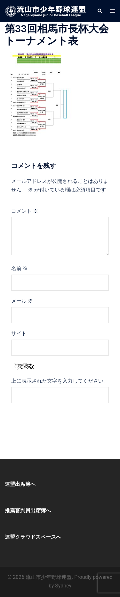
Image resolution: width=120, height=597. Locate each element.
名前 (19, 268)
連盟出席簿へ (20, 484)
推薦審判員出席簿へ (28, 510)
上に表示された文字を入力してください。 (59, 381)
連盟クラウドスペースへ (33, 537)
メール (22, 301)
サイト (19, 333)
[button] (99, 11)
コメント (24, 211)
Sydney (63, 586)
